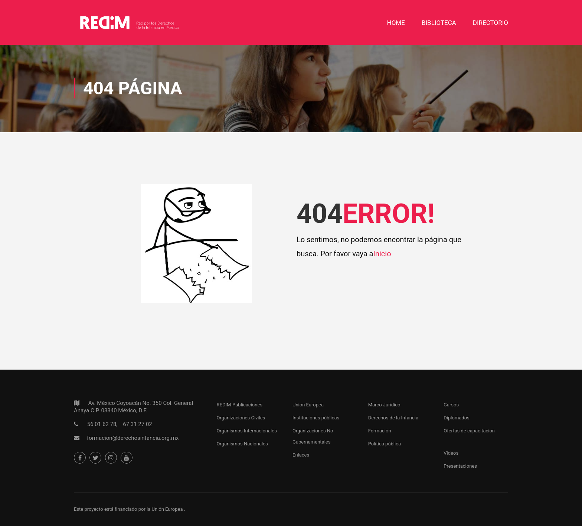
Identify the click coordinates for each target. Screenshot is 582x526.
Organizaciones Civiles (241, 418)
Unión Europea (308, 405)
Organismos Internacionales (247, 431)
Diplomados (457, 418)
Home (396, 22)
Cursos (451, 405)
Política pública (384, 444)
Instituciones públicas (315, 418)
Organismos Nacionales (242, 444)
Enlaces (300, 455)
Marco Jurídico (384, 405)
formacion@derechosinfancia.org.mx (133, 438)
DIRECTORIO (490, 22)
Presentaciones (460, 466)
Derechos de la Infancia (393, 418)
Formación (379, 431)
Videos (451, 453)
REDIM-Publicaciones (239, 405)
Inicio (382, 253)
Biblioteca (439, 22)
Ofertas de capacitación (469, 431)
